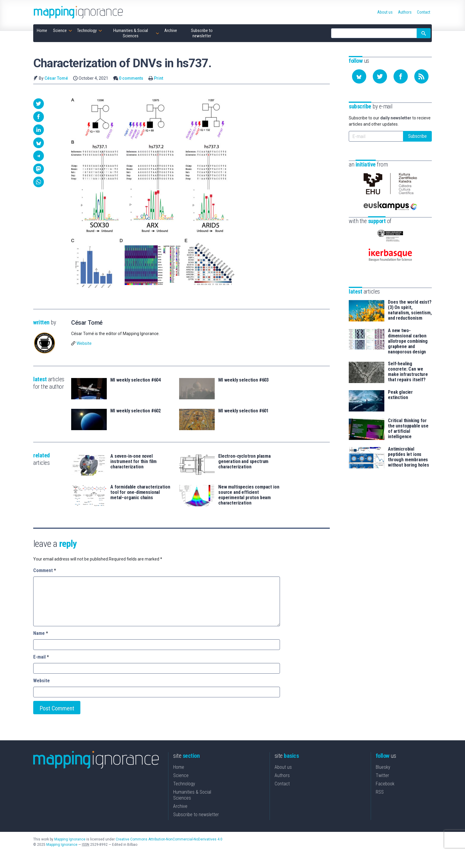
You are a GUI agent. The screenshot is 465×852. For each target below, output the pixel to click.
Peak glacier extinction (400, 395)
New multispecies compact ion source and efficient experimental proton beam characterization (248, 495)
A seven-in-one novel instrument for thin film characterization (133, 462)
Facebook (385, 784)
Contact (282, 784)
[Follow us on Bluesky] (359, 76)
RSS (380, 792)
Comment (44, 570)
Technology (184, 784)
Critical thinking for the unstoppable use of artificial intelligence (408, 428)
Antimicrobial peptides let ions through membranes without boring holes (408, 457)
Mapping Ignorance (69, 839)
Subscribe (417, 136)
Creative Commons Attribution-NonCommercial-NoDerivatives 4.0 (169, 839)
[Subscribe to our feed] (421, 76)
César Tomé (56, 78)
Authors (282, 775)
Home (178, 767)
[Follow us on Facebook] (401, 76)
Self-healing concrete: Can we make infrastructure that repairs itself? (408, 371)
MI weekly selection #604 (135, 380)
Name (40, 633)
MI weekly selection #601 (243, 411)
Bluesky (383, 767)
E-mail (41, 657)
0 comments (131, 78)
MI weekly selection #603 (243, 380)
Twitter (382, 775)
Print (158, 78)
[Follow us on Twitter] (380, 76)
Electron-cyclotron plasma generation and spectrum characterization (244, 462)
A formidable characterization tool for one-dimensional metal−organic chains (140, 492)
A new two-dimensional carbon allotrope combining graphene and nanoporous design (408, 341)
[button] (38, 103)
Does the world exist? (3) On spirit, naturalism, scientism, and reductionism (409, 310)
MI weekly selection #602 (135, 411)
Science (181, 775)
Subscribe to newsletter (196, 814)
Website (84, 343)
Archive (180, 806)
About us (283, 767)
